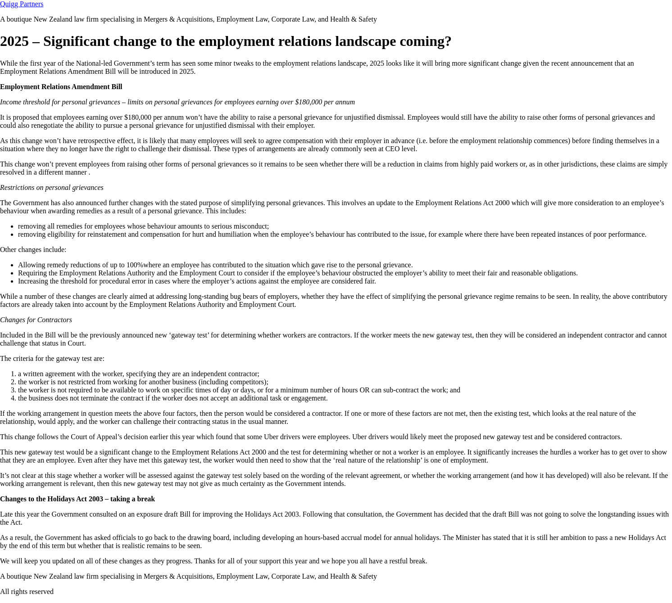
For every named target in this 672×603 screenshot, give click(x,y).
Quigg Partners (21, 4)
